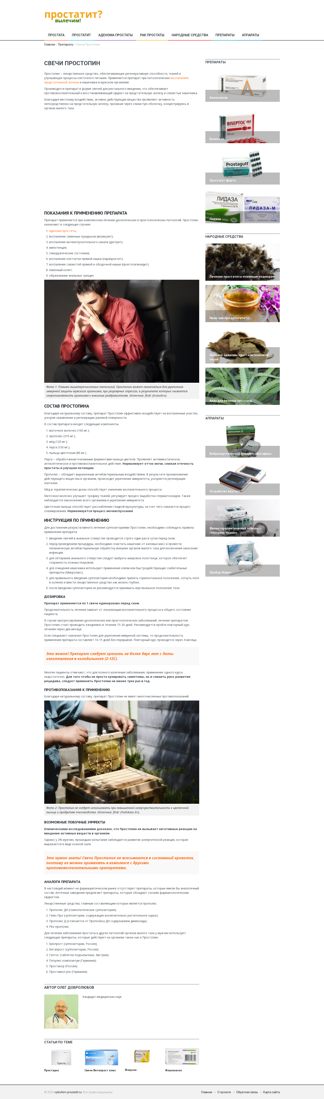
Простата (56, 35)
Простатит (81, 35)
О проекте (224, 1092)
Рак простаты (152, 35)
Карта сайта (271, 1092)
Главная (49, 44)
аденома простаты (62, 231)
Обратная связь (247, 1092)
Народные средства (190, 35)
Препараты (225, 35)
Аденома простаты (115, 35)
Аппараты (250, 35)
